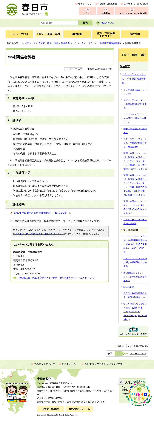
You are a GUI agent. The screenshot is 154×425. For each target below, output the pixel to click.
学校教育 (65, 43)
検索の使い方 (107, 23)
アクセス (87, 13)
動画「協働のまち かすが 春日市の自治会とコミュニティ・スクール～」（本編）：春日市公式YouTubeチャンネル (135, 161)
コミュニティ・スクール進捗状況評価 (135, 221)
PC (118, 353)
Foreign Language (107, 3)
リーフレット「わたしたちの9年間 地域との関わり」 (135, 118)
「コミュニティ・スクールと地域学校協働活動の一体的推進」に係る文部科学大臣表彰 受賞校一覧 (135, 244)
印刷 (119, 346)
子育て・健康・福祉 (48, 43)
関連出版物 (128, 287)
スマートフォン (138, 353)
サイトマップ (85, 3)
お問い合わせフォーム (79, 409)
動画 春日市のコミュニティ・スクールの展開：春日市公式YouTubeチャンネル (135, 207)
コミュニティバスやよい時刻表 (132, 13)
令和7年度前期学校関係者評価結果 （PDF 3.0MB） (42, 213)
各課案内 (105, 13)
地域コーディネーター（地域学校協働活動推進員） (135, 104)
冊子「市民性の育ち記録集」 (135, 130)
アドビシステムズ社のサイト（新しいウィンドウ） (39, 233)
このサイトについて (45, 364)
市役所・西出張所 (50, 409)
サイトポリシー (70, 364)
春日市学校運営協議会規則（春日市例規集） (135, 295)
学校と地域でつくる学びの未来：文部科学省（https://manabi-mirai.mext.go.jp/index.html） (135, 312)
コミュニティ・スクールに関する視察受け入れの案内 (135, 262)
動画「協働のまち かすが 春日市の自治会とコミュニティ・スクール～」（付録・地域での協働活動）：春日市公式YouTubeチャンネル (135, 185)
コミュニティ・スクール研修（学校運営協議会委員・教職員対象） (135, 143)
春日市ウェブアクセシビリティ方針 (104, 364)
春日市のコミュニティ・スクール (135, 92)
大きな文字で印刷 (135, 346)
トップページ (28, 43)
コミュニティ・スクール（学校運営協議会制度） (97, 43)
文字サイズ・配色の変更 (136, 3)
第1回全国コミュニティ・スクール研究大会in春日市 (134, 277)
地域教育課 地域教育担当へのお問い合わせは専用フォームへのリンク (56, 278)
